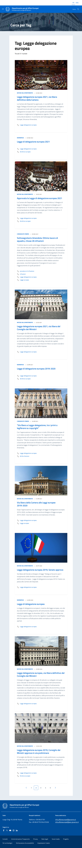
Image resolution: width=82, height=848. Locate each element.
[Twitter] (7, 830)
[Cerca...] (78, 9)
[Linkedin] (17, 830)
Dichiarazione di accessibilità (25, 843)
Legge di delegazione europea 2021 (33, 141)
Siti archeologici (7, 843)
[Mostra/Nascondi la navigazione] (3, 9)
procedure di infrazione (25, 271)
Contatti (5, 839)
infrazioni (21, 274)
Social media (56, 839)
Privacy (35, 839)
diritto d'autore (23, 456)
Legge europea (23, 280)
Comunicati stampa (23, 234)
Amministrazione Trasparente (20, 839)
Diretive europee (23, 776)
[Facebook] (4, 830)
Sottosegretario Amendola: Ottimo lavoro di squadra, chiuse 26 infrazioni (37, 239)
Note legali (45, 839)
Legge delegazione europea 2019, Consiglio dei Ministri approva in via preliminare (38, 751)
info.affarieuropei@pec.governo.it (67, 822)
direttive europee (24, 151)
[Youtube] (10, 830)
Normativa (20, 138)
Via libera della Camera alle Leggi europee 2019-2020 (36, 504)
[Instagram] (13, 830)
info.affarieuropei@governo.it (65, 819)
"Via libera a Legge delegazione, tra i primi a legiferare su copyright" (37, 427)
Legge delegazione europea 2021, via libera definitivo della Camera (37, 98)
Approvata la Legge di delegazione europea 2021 (39, 198)
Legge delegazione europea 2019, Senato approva (40, 569)
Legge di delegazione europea (31, 604)
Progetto (66, 839)
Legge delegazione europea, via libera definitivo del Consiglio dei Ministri (40, 674)
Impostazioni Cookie (43, 843)
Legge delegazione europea (27, 125)
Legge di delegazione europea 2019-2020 (36, 368)
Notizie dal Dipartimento (25, 93)
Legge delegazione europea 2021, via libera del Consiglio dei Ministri (38, 328)
